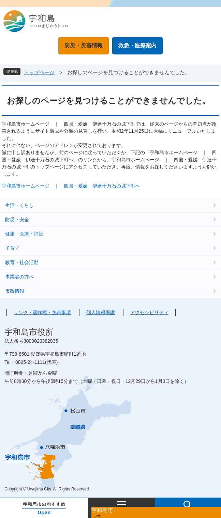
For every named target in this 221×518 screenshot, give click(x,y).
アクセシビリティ (149, 312)
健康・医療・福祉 (24, 234)
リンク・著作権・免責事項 (42, 312)
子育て (12, 248)
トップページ (39, 72)
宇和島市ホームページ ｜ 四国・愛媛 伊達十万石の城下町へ (71, 186)
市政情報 (14, 291)
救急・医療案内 (137, 45)
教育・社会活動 (22, 262)
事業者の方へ (19, 276)
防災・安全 (17, 219)
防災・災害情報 (83, 45)
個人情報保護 (100, 312)
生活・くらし (19, 205)
